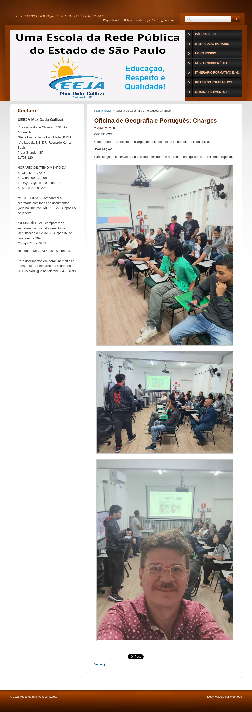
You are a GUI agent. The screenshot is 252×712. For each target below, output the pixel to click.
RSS (153, 20)
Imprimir (169, 20)
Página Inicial (111, 20)
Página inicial (102, 110)
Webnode (236, 696)
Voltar (98, 664)
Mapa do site (135, 20)
